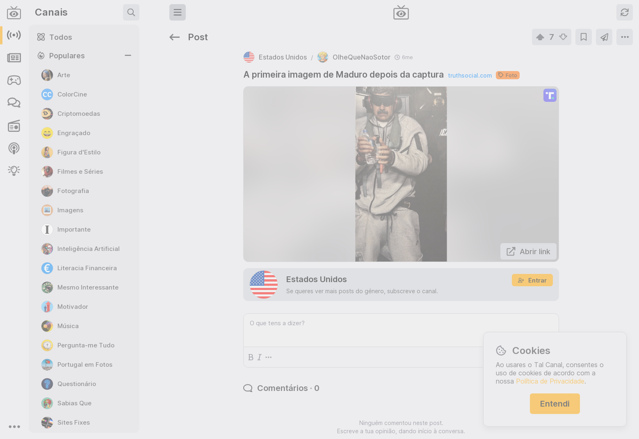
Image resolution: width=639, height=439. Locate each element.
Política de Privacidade (550, 381)
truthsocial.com (385, 50)
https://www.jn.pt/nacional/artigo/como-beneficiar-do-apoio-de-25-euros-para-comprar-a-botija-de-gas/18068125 (563, 246)
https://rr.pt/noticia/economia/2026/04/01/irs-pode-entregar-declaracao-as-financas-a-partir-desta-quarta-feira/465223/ (563, 198)
